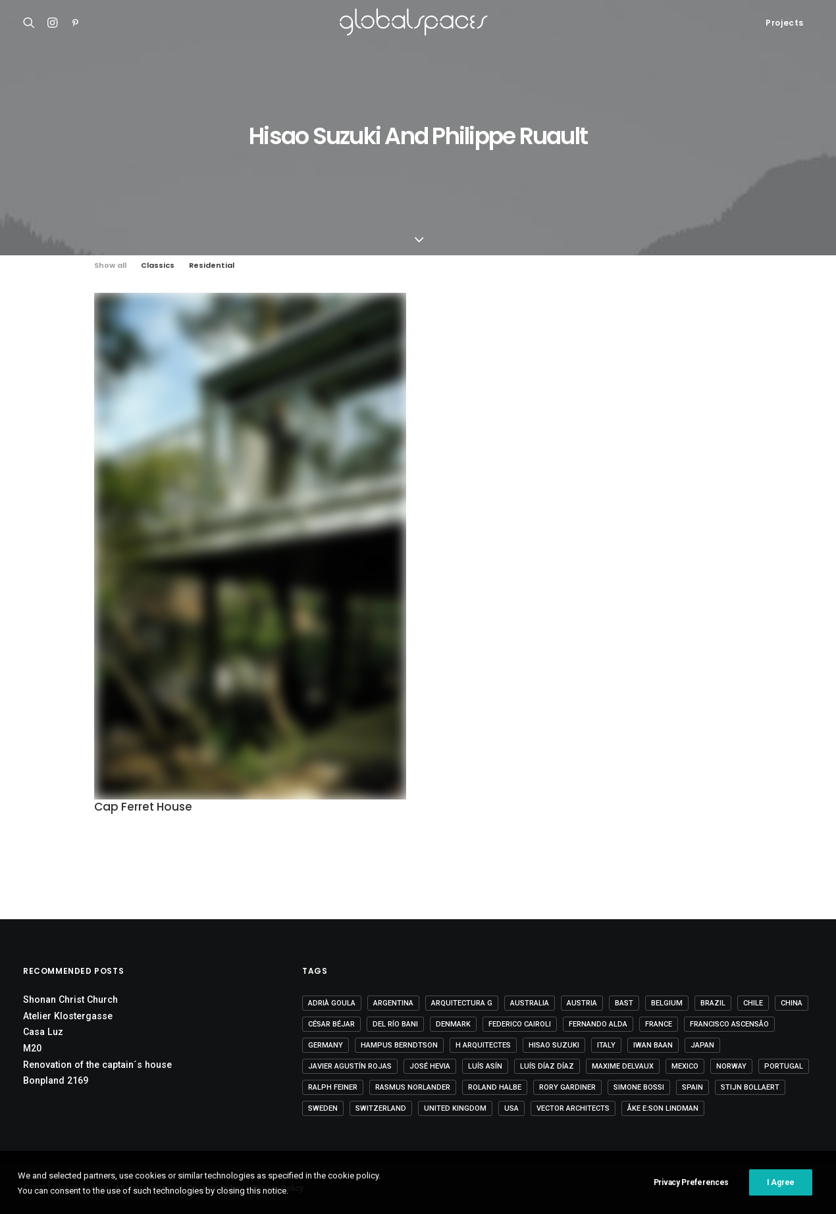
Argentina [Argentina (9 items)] (393, 1003)
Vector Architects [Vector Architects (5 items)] (573, 1108)
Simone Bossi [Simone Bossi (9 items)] (639, 1087)
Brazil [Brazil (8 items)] (712, 1003)
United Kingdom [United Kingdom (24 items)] (455, 1108)
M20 (32, 1048)
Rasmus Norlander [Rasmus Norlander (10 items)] (412, 1087)
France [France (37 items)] (658, 1024)
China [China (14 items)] (791, 1003)
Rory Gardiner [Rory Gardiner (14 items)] (567, 1087)
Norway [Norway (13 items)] (731, 1066)
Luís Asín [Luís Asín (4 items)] (485, 1066)
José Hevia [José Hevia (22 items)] (429, 1066)
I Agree (781, 1190)
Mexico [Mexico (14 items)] (684, 1066)
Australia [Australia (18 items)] (529, 1003)
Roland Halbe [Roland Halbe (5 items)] (494, 1087)
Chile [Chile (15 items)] (753, 1003)
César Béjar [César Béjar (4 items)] (331, 1024)
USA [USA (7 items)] (511, 1108)
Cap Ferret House (143, 807)
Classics (157, 265)
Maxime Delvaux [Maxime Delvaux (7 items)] (623, 1066)
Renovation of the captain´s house (97, 1064)
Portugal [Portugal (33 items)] (783, 1066)
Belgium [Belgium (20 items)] (667, 1003)
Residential (211, 265)
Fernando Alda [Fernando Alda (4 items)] (598, 1024)
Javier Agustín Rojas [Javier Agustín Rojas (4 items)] (350, 1066)
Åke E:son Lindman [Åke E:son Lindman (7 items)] (662, 1108)
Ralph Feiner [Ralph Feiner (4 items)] (332, 1087)
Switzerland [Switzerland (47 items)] (380, 1108)
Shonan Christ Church (70, 999)
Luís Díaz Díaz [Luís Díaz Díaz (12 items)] (547, 1066)
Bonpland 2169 (55, 1080)
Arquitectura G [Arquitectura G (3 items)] (461, 1003)
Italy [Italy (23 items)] (606, 1045)
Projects (785, 22)
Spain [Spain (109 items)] (692, 1087)
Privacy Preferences (691, 1190)
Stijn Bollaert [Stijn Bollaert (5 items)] (750, 1087)
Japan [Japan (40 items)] (702, 1045)
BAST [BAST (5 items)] (624, 1003)
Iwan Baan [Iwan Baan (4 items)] (653, 1045)
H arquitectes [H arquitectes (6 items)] (483, 1045)
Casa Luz (43, 1031)
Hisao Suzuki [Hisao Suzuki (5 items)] (554, 1045)
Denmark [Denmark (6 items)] (453, 1024)
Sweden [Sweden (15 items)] (323, 1108)
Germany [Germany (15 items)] (325, 1045)
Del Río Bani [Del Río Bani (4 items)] (395, 1024)
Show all (110, 265)
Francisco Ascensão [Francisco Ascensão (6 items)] (729, 1024)
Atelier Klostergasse (68, 1016)
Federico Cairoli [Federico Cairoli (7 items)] (519, 1024)
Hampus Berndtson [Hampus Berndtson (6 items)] (399, 1045)
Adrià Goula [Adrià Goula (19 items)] (331, 1003)
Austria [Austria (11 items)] (582, 1003)
